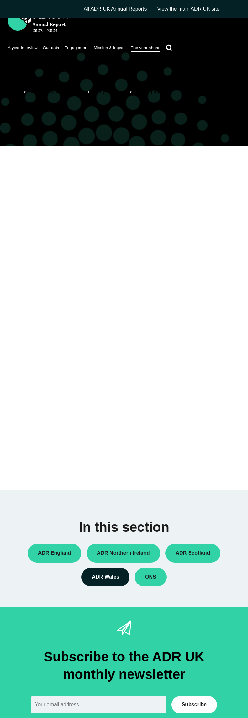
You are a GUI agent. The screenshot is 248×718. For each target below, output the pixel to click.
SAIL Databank (43, 270)
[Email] (98, 704)
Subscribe (194, 704)
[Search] (169, 47)
